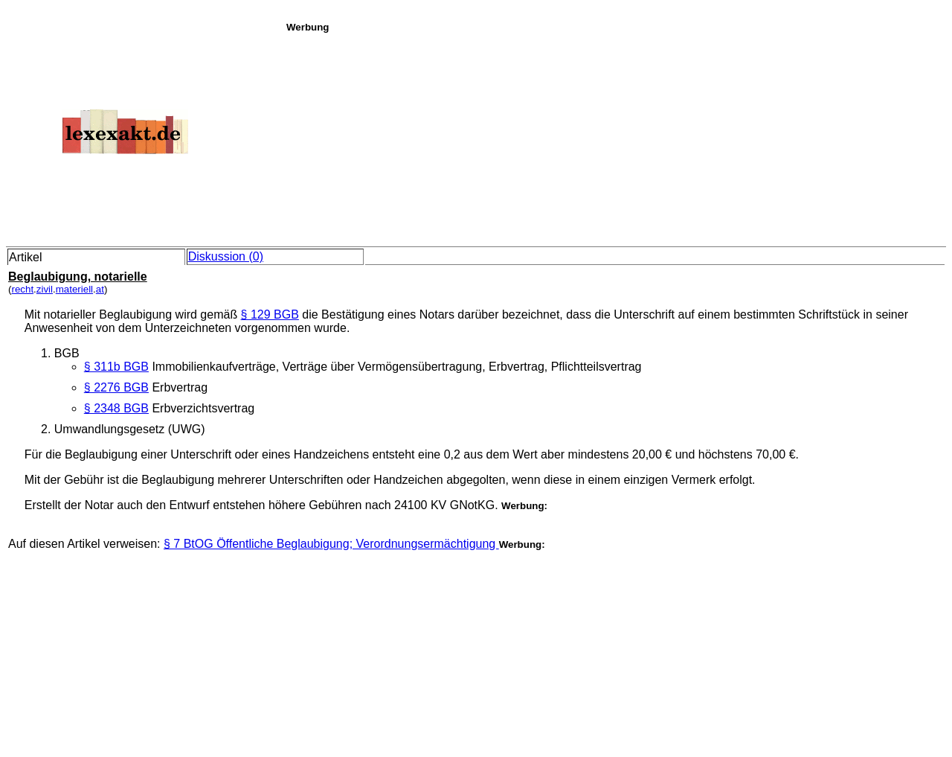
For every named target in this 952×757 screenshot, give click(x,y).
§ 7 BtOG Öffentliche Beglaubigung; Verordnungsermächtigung (331, 543)
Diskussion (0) (225, 256)
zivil (44, 289)
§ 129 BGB (270, 314)
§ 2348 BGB (116, 408)
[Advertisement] (615, 137)
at (100, 289)
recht (22, 289)
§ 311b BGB (116, 366)
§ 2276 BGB (116, 387)
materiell (74, 289)
